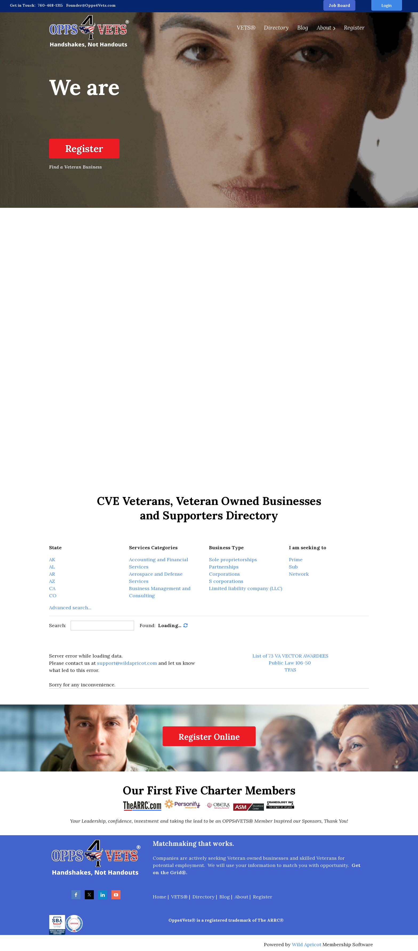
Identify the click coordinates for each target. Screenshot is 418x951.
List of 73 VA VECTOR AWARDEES (290, 656)
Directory (203, 897)
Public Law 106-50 (290, 663)
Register (84, 148)
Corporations (224, 574)
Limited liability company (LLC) (245, 588)
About (241, 897)
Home (159, 897)
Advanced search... (70, 607)
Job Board (339, 5)
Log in (386, 5)
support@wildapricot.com (127, 663)
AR (52, 574)
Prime (296, 559)
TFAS (290, 670)
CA (52, 588)
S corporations (226, 581)
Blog (224, 897)
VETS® (179, 897)
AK (52, 559)
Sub (293, 567)
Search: (57, 625)
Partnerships (224, 567)
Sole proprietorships (233, 559)
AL (52, 567)
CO (53, 595)
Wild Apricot (306, 944)
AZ (52, 581)
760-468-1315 (50, 5)
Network (299, 574)
